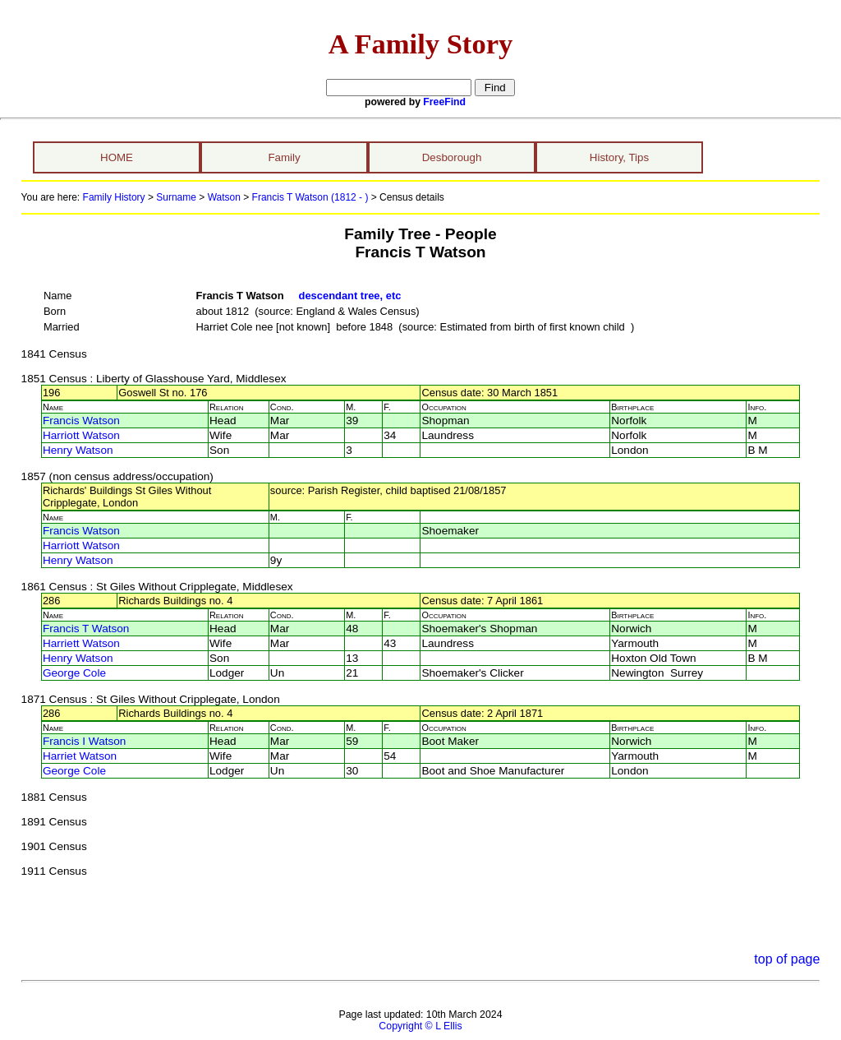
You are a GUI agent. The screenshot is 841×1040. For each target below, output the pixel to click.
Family (284, 157)
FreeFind (444, 102)
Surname (176, 197)
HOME (116, 157)
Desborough (452, 157)
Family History (114, 197)
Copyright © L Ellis (420, 1026)
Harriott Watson (81, 435)
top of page (787, 959)
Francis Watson (81, 420)
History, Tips (619, 157)
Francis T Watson (86, 628)
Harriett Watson (81, 643)
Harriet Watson (80, 756)
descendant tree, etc (350, 295)
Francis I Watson (84, 741)
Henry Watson (78, 450)
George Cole (74, 673)
